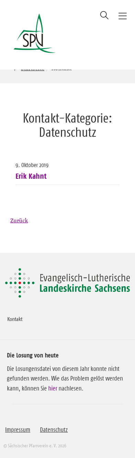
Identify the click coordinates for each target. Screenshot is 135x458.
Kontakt (14, 318)
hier (52, 388)
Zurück (19, 220)
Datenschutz (54, 430)
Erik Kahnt (30, 176)
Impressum (17, 430)
